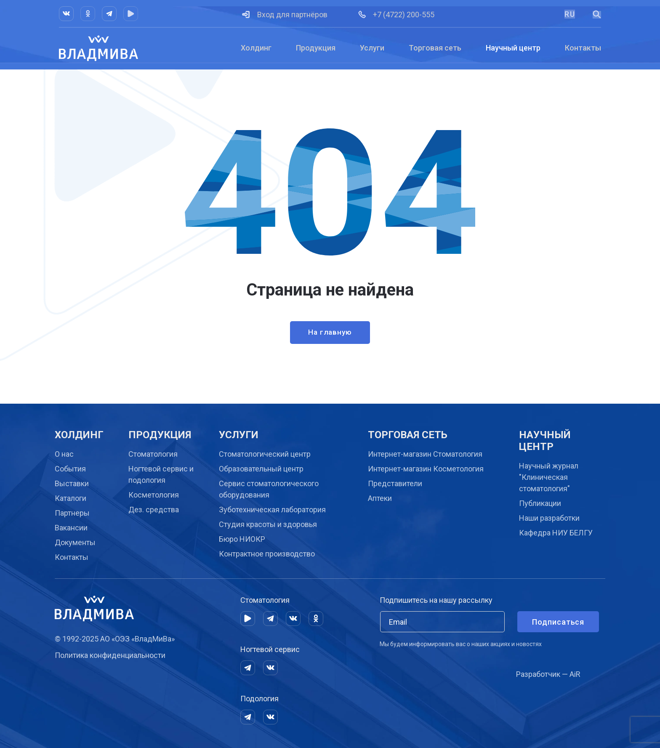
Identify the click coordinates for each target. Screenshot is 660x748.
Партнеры (72, 512)
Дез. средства (153, 509)
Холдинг (256, 47)
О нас (64, 454)
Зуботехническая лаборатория (272, 509)
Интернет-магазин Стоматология (425, 454)
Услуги (372, 47)
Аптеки (380, 498)
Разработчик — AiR (548, 674)
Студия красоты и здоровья (268, 524)
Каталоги (70, 498)
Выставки (72, 483)
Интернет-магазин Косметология (426, 468)
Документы (75, 542)
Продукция (315, 47)
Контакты (583, 47)
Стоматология (153, 454)
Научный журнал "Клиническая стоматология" (548, 477)
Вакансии (71, 527)
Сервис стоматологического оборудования (269, 489)
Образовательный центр (261, 468)
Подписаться (558, 622)
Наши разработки (549, 518)
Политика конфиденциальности (110, 655)
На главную (330, 333)
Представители (395, 483)
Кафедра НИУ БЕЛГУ (556, 532)
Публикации (540, 503)
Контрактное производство (267, 553)
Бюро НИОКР (242, 539)
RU (569, 14)
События (70, 468)
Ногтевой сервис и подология (161, 474)
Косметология (153, 494)
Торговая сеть (435, 47)
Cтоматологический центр (265, 454)
